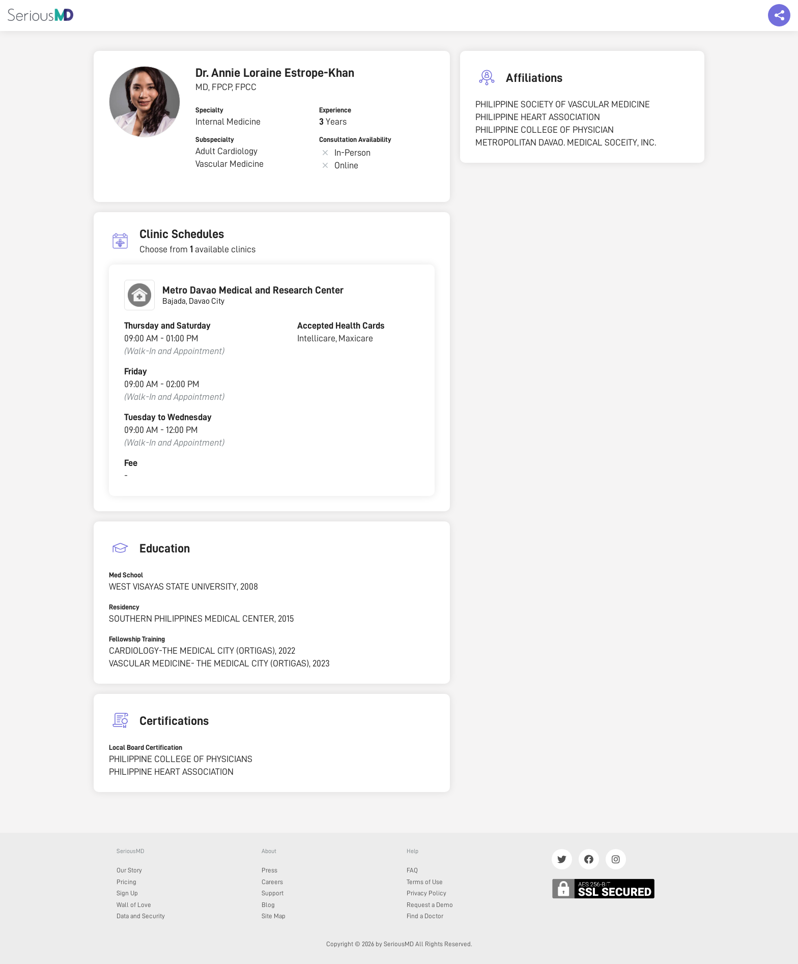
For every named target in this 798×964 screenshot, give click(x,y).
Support (272, 893)
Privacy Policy (426, 893)
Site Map (274, 916)
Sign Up (127, 893)
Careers (272, 882)
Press (269, 870)
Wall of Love (134, 904)
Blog (268, 904)
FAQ (412, 870)
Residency (124, 606)
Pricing (126, 882)
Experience (335, 109)
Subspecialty (214, 139)
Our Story (129, 870)
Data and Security (141, 916)
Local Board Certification (145, 747)
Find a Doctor (425, 916)
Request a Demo (430, 904)
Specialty (209, 109)
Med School (126, 574)
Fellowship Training (137, 638)
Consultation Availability (355, 139)
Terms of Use (425, 882)
